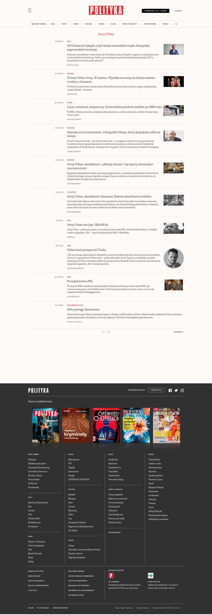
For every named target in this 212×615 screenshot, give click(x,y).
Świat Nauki (33, 480)
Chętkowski (114, 476)
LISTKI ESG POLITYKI (78, 480)
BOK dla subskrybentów (38, 586)
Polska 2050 (33, 519)
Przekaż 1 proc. (156, 480)
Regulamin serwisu (76, 572)
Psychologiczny (115, 515)
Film (70, 503)
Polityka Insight (43, 608)
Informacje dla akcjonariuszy (81, 591)
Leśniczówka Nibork (60, 608)
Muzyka (72, 499)
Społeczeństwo (156, 476)
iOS (109, 582)
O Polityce (32, 591)
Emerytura (73, 472)
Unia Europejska (36, 546)
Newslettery (154, 460)
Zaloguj (177, 11)
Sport (151, 484)
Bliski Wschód (35, 554)
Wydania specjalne (37, 464)
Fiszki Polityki (154, 582)
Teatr (70, 515)
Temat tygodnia (115, 495)
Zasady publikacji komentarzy (81, 577)
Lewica (31, 511)
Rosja (30, 558)
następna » (179, 332)
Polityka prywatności (77, 582)
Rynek (76, 25)
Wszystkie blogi (115, 480)
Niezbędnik (33, 488)
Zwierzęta (153, 492)
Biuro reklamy (34, 577)
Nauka (101, 25)
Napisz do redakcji (36, 582)
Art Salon (72, 531)
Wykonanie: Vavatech (142, 608)
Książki (71, 495)
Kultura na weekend (117, 499)
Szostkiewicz (114, 468)
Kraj (53, 25)
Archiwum (154, 495)
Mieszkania (73, 460)
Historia (152, 472)
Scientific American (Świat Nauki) (84, 550)
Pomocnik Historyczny (39, 468)
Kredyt (71, 476)
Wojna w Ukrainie (36, 542)
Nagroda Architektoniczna (80, 527)
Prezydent (33, 527)
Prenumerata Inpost (136, 391)
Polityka (32, 460)
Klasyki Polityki (156, 488)
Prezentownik (150, 25)
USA (30, 550)
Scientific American (37, 472)
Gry (70, 519)
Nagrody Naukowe (76, 558)
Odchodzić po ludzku (158, 519)
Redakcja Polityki (35, 572)
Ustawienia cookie (76, 596)
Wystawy (72, 511)
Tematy (152, 503)
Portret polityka (116, 503)
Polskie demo (114, 523)
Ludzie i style (155, 464)
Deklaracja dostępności (78, 586)
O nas (151, 507)
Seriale (71, 507)
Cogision (123, 608)
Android (115, 582)
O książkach (114, 507)
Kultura (88, 25)
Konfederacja (34, 523)
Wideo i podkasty (130, 25)
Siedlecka (113, 460)
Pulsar (71, 546)
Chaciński (113, 472)
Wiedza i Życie (35, 476)
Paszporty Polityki (77, 523)
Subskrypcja (156, 391)
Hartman (112, 464)
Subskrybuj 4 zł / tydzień (155, 11)
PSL (30, 515)
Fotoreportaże (155, 468)
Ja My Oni (32, 484)
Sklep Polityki (155, 511)
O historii (112, 511)
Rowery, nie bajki (116, 519)
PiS (29, 507)
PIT (70, 464)
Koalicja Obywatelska (38, 503)
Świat (64, 25)
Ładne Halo (129, 608)
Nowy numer (40, 25)
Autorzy (152, 499)
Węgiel (71, 468)
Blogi (113, 25)
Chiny (31, 562)
